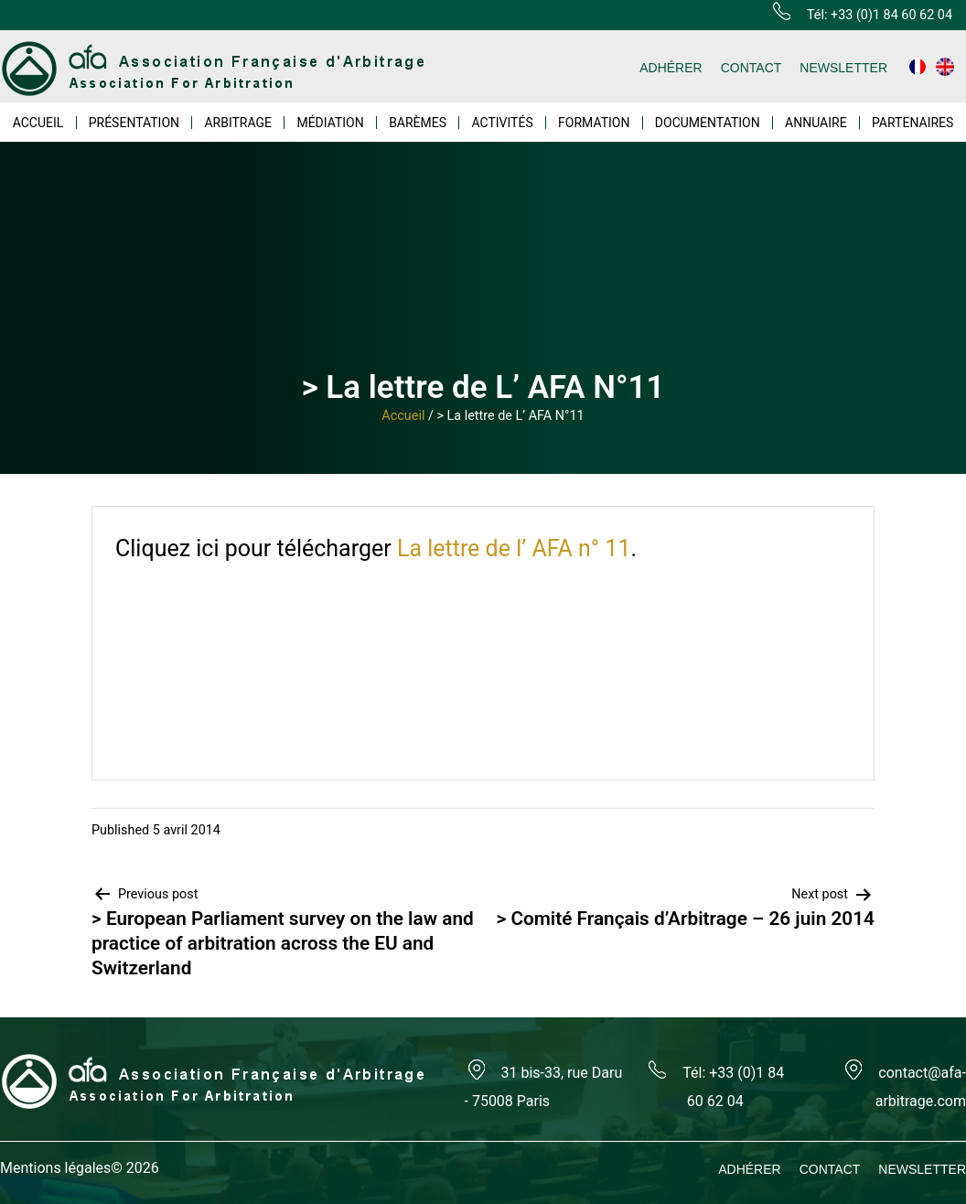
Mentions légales (55, 1168)
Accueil (402, 416)
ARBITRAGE (238, 122)
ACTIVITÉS (501, 122)
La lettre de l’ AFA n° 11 (514, 548)
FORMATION (593, 122)
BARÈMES (417, 122)
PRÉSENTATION (134, 122)
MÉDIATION (329, 122)
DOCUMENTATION (707, 122)
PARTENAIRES (912, 122)
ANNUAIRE (816, 122)
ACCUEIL (38, 122)
